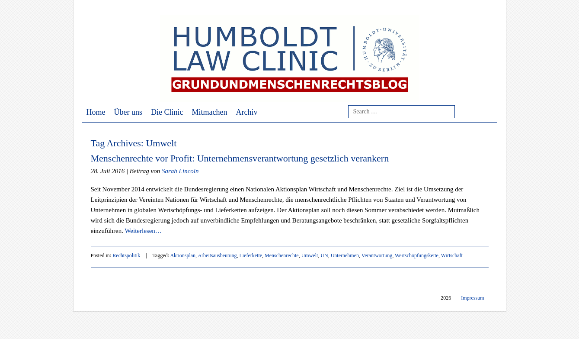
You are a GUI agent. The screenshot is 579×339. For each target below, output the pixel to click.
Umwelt (309, 255)
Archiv (246, 112)
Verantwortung (376, 255)
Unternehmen (345, 255)
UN (324, 255)
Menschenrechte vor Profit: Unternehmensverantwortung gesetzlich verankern (240, 158)
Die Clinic (167, 112)
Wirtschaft (452, 255)
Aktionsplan (182, 255)
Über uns (128, 112)
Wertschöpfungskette (416, 255)
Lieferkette (250, 255)
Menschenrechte (282, 255)
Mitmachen (209, 112)
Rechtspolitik (126, 255)
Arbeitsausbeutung (217, 255)
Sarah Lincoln (180, 171)
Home (96, 112)
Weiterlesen (143, 230)
